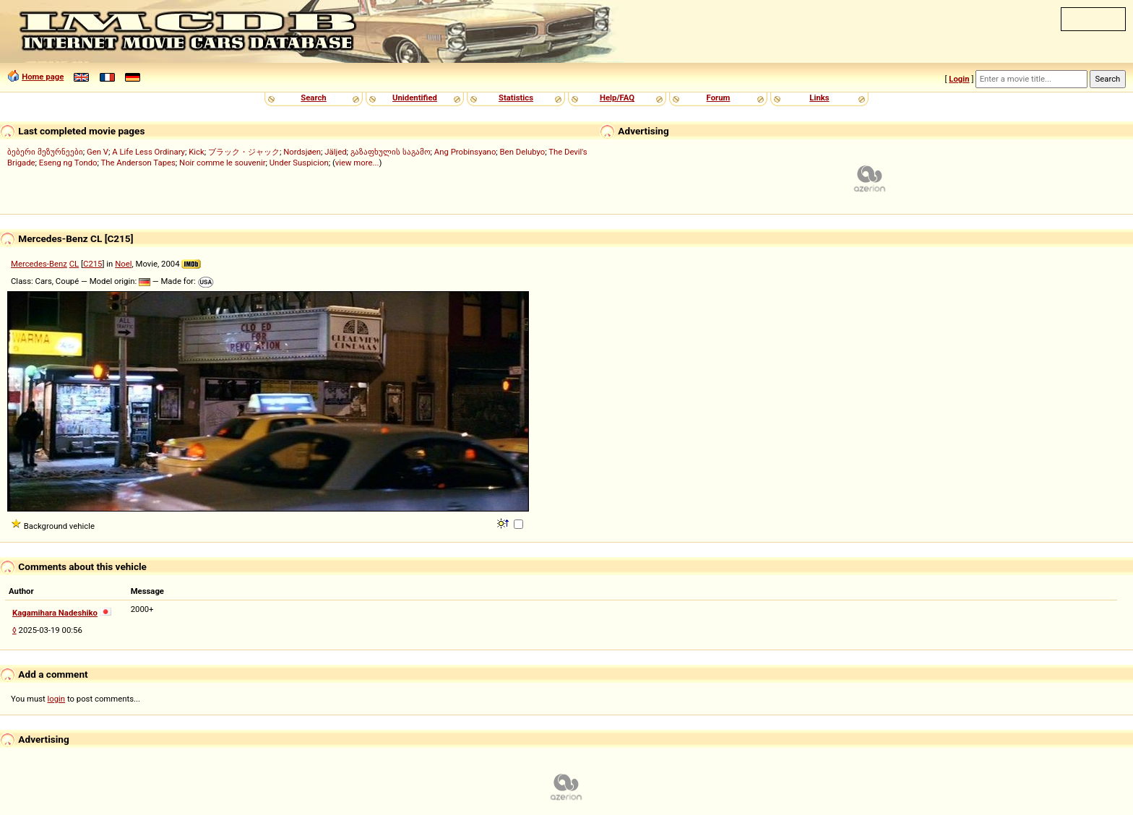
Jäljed (335, 152)
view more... (357, 163)
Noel (123, 264)
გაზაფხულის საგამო (390, 152)
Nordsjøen (302, 152)
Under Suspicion (299, 163)
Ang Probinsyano (465, 152)
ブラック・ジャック (244, 152)
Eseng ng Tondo (68, 163)
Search (313, 97)
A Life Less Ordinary (148, 152)
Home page (43, 77)
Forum (719, 97)
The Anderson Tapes (137, 163)
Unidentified (414, 97)
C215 (92, 264)
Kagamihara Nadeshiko (55, 613)
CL (74, 264)
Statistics (516, 97)
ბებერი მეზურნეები (45, 152)
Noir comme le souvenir (222, 163)
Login (959, 79)
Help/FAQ (617, 97)
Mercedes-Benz (39, 264)
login (57, 699)
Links (819, 97)
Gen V (97, 152)
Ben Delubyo (523, 152)
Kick (196, 152)
